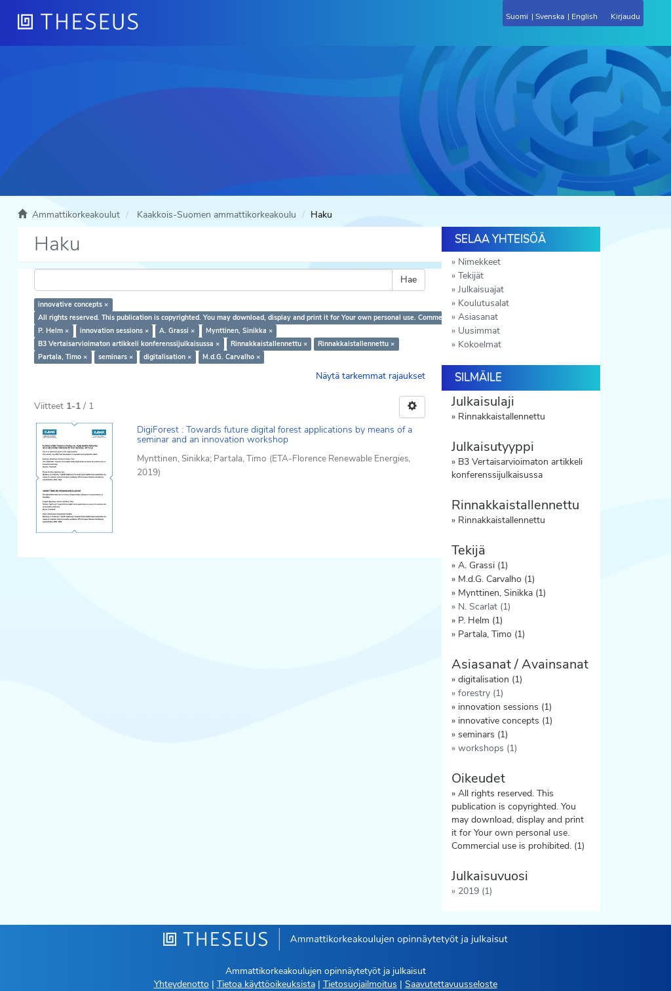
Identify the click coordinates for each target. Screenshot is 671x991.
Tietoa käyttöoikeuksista (266, 984)
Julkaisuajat (481, 289)
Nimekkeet (479, 262)
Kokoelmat (479, 344)
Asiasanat (478, 317)
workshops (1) (487, 748)
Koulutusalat (483, 303)
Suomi (517, 16)
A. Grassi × (177, 331)
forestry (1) (480, 693)
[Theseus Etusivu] (149, 29)
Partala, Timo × (62, 357)
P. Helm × (53, 331)
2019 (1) (475, 891)
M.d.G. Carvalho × (231, 357)
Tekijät (471, 275)
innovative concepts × (73, 304)
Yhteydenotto (181, 984)
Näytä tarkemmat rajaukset (370, 376)
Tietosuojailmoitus (360, 984)
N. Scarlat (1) (484, 606)
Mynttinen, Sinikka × (239, 331)
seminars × (115, 357)
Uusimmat (479, 330)
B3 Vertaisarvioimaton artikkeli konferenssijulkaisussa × (129, 344)
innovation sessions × (114, 331)
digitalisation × (167, 357)
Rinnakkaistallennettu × (269, 344)
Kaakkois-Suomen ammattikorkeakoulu (216, 214)
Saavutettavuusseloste (451, 984)
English (584, 16)
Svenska (549, 16)
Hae (408, 279)
